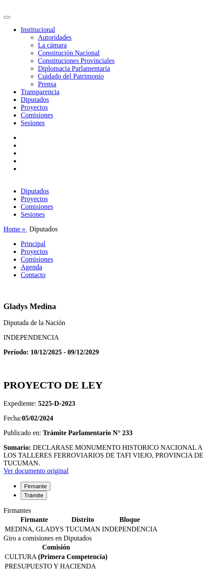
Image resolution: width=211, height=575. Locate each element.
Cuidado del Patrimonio (71, 76)
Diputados (35, 99)
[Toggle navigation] (6, 17)
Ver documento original (35, 470)
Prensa (47, 84)
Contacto (33, 274)
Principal (33, 243)
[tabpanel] (105, 520)
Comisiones (37, 115)
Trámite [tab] (33, 495)
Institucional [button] (38, 29)
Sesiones (33, 122)
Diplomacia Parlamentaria (74, 68)
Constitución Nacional (69, 53)
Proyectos (34, 107)
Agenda (31, 267)
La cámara (52, 45)
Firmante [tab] (35, 486)
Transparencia (40, 91)
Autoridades (54, 37)
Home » (15, 229)
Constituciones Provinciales (76, 60)
